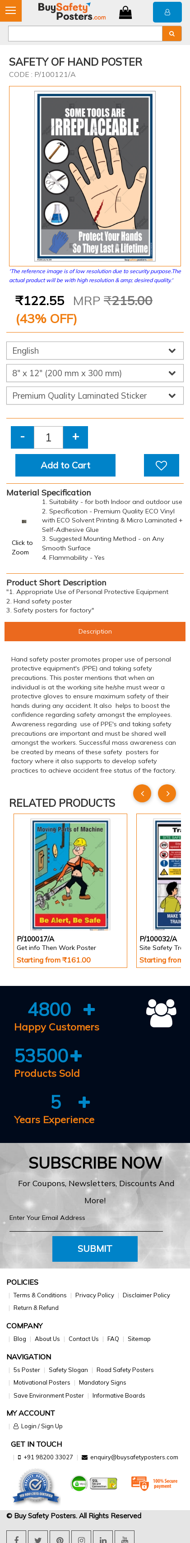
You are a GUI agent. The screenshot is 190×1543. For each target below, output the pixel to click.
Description (95, 631)
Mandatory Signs (102, 1382)
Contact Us (84, 1338)
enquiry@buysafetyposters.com (134, 1457)
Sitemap (139, 1338)
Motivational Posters (42, 1382)
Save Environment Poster (49, 1395)
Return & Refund (36, 1307)
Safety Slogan (68, 1369)
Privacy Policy (94, 1295)
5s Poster (27, 1369)
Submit (95, 1248)
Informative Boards (119, 1395)
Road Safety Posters (125, 1369)
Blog (20, 1338)
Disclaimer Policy (146, 1295)
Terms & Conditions (40, 1295)
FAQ (113, 1338)
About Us (47, 1338)
